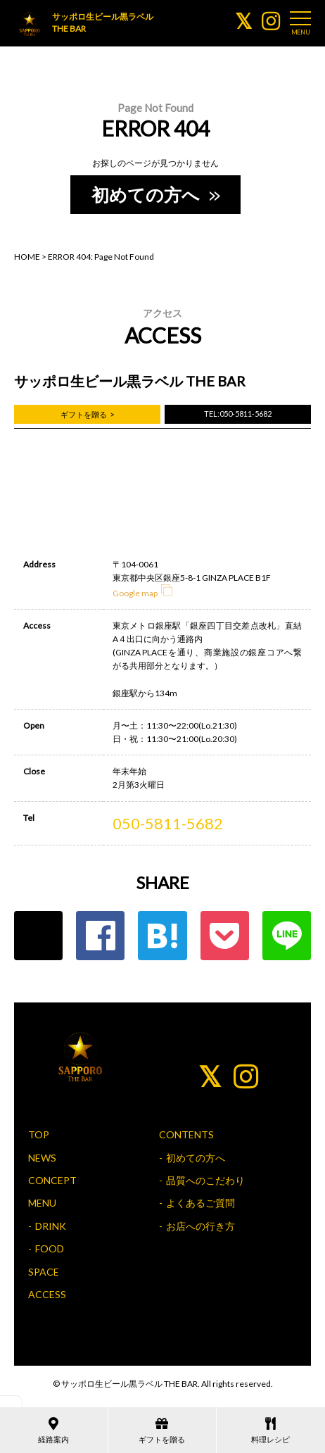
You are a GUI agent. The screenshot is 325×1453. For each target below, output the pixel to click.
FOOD (49, 1248)
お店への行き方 (200, 1226)
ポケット (224, 935)
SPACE (43, 1272)
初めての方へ (154, 194)
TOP (38, 1134)
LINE (286, 935)
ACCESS (47, 1294)
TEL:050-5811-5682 (238, 413)
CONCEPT (52, 1180)
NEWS (42, 1158)
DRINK (50, 1226)
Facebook (100, 935)
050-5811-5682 (168, 823)
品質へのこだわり (205, 1180)
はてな (162, 935)
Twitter (38, 935)
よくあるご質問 (200, 1203)
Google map (142, 593)
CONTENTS (186, 1134)
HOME (27, 256)
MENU (42, 1203)
